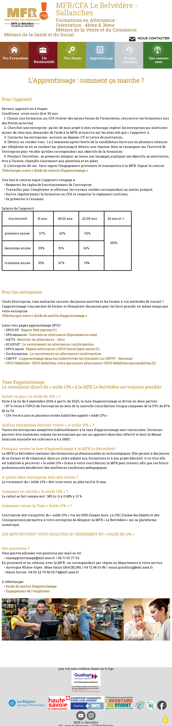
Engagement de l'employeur (28, 591)
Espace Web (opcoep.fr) (38, 330)
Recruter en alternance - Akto (41, 339)
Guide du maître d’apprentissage (31, 586)
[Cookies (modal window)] (165, 719)
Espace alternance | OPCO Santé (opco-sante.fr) (62, 349)
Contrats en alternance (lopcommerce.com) (62, 335)
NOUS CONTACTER (153, 38)
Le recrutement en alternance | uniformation (58, 344)
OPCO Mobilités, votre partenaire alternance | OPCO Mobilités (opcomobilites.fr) (94, 363)
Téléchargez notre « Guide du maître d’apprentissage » (44, 316)
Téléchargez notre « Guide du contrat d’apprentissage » (45, 170)
